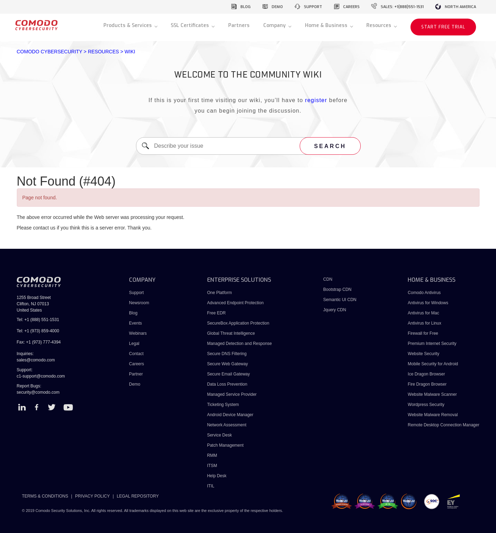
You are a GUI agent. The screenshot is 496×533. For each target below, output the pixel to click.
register (316, 100)
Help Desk (216, 475)
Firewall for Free (423, 333)
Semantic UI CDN (339, 299)
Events (135, 323)
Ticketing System (223, 404)
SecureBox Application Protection (238, 323)
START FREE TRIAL (443, 27)
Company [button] (275, 25)
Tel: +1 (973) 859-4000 (38, 330)
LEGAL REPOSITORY (138, 496)
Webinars (138, 333)
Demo (134, 384)
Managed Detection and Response (239, 343)
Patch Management (225, 445)
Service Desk (219, 435)
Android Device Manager (230, 414)
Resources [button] (379, 25)
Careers (136, 363)
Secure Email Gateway (229, 374)
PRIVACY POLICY (92, 496)
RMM (212, 455)
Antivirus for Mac (423, 313)
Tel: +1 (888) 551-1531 (38, 319)
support (313, 6)
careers (351, 6)
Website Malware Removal (433, 414)
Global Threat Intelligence (231, 333)
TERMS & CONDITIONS (45, 496)
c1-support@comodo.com (41, 376)
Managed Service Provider (232, 394)
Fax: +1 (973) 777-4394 (39, 342)
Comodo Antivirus (424, 292)
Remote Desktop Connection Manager (443, 424)
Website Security (423, 353)
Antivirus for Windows (428, 302)
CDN (327, 279)
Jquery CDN (334, 309)
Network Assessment (226, 424)
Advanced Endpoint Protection (235, 302)
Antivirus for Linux (424, 323)
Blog (133, 313)
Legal (134, 343)
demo (277, 6)
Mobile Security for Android (433, 363)
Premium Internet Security (432, 343)
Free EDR (216, 313)
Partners (239, 25)
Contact (136, 353)
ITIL (211, 486)
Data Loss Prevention (227, 384)
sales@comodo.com (36, 360)
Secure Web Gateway (227, 363)
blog (245, 6)
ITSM (212, 465)
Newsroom (139, 302)
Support (136, 292)
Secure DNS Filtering (227, 353)
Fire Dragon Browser (427, 384)
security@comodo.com (38, 392)
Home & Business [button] (327, 25)
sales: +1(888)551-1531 (402, 6)
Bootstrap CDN (337, 289)
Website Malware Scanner (432, 394)
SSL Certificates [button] (190, 25)
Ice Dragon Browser (426, 374)
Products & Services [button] (128, 25)
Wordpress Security (426, 404)
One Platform (219, 292)
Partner (136, 374)
